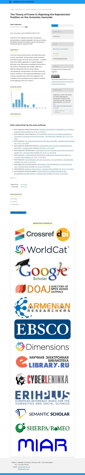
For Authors (13, 201)
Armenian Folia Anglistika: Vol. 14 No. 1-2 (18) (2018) (39, 153)
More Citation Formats (59, 111)
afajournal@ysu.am (24, 467)
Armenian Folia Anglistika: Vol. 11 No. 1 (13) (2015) (58, 169)
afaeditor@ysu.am (23, 469)
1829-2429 (23, 187)
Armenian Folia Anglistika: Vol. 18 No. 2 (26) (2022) (52, 174)
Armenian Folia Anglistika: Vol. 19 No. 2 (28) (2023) (34, 167)
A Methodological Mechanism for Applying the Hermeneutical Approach (48, 155)
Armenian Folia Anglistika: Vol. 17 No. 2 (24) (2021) (30, 132)
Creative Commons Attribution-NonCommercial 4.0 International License (62, 81)
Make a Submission (18, 212)
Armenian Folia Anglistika (23, 2)
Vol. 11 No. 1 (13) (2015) (29, 9)
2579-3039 (23, 184)
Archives (19, 9)
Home (12, 9)
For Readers (13, 199)
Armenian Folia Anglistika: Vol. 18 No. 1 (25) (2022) (38, 148)
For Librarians (14, 204)
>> (15, 178)
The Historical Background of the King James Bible (41, 141)
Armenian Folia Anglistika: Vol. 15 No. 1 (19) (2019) (30, 157)
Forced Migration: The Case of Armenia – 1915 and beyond (44, 160)
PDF (55, 25)
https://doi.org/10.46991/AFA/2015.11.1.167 (27, 33)
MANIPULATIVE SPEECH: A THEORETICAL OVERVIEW (56, 129)
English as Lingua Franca (33, 169)
